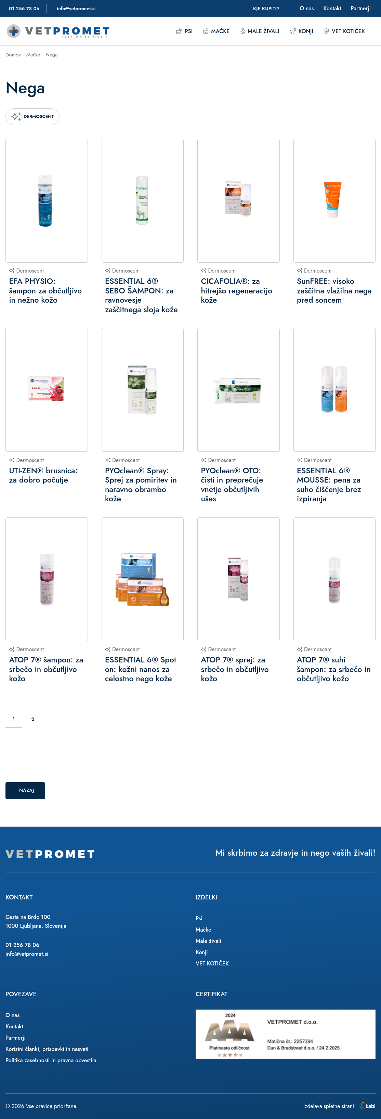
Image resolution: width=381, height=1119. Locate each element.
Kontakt (332, 8)
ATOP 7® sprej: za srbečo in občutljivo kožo (234, 669)
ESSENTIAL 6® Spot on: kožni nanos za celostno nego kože (140, 669)
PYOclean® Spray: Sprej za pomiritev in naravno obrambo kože (141, 485)
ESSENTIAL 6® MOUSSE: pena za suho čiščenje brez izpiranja (329, 485)
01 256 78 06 (22, 945)
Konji (301, 31)
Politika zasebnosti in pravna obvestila (50, 1060)
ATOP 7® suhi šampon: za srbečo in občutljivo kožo (334, 669)
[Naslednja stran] (49, 719)
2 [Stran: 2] (33, 719)
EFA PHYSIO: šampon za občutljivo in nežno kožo (45, 291)
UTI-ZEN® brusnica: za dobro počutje (43, 475)
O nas (307, 8)
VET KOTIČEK (344, 31)
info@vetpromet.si (27, 954)
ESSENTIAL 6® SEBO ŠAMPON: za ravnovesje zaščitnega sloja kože (141, 295)
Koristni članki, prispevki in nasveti (47, 1049)
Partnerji (361, 8)
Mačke (216, 31)
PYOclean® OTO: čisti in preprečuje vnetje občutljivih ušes (232, 485)
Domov (13, 54)
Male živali (259, 31)
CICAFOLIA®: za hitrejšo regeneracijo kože (236, 291)
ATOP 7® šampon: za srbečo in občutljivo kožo (46, 669)
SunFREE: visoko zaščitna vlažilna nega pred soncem (334, 291)
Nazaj (26, 790)
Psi (184, 31)
